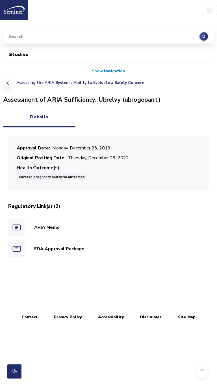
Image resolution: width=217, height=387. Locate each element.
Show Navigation (108, 71)
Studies (19, 54)
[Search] (108, 36)
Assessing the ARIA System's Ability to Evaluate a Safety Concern (80, 82)
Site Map (187, 317)
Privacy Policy (68, 317)
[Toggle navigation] (209, 10)
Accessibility (111, 317)
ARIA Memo (47, 227)
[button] (202, 372)
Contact (29, 317)
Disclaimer (151, 317)
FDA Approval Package (59, 249)
